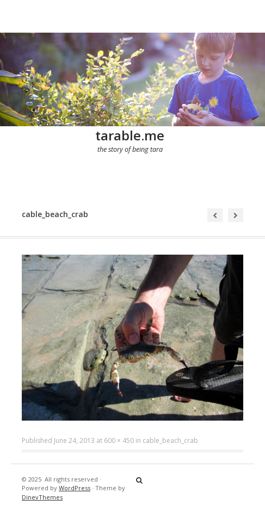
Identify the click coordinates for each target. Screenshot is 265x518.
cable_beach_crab (170, 440)
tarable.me (129, 135)
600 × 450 (119, 440)
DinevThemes (42, 497)
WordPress (74, 488)
